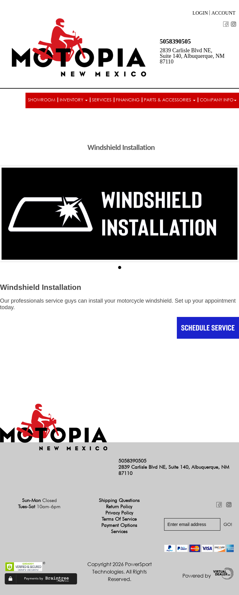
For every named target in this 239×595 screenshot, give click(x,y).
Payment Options (119, 525)
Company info (218, 99)
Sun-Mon (39, 500)
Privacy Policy (119, 513)
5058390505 (175, 41)
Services (102, 99)
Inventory (74, 99)
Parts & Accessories (169, 99)
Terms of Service (119, 519)
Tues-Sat (39, 506)
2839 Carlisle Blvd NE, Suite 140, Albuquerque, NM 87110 (192, 56)
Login (200, 13)
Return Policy (119, 506)
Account (223, 13)
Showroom (41, 99)
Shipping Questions (119, 500)
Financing (128, 99)
